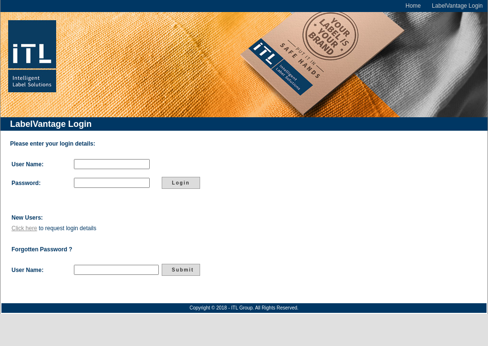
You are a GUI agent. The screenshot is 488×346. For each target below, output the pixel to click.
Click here (24, 228)
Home (413, 5)
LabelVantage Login (457, 5)
